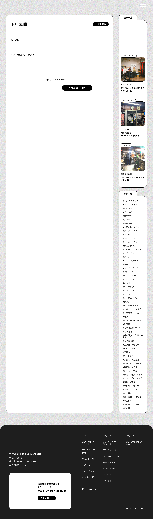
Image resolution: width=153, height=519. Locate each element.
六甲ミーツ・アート (132, 320)
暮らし (127, 371)
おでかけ (128, 219)
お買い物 (128, 227)
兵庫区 (127, 324)
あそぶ (136, 205)
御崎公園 (128, 363)
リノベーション (131, 305)
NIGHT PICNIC (131, 201)
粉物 (126, 382)
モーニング (129, 287)
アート (127, 205)
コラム (127, 242)
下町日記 (86, 465)
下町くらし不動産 (88, 451)
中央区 (138, 309)
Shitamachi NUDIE (88, 443)
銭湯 (126, 389)
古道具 (127, 345)
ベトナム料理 (130, 275)
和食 (126, 348)
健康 (126, 316)
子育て (127, 359)
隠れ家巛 (128, 397)
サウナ (136, 242)
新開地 (127, 367)
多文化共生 (129, 356)
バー (126, 264)
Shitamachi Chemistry (134, 443)
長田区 (134, 389)
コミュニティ (130, 238)
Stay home (109, 468)
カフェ (138, 227)
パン (126, 272)
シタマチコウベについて (110, 443)
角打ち (127, 386)
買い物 (136, 386)
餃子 (137, 404)
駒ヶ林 (127, 408)
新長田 (138, 363)
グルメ (127, 231)
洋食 (133, 374)
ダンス (138, 249)
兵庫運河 (128, 331)
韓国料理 (128, 401)
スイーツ (128, 249)
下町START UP (111, 456)
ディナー (128, 257)
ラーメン (128, 294)
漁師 (141, 374)
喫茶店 (127, 352)
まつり (127, 283)
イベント (128, 208)
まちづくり (129, 279)
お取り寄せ (129, 223)
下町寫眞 (19, 24)
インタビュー (130, 212)
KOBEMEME (110, 474)
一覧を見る (100, 24)
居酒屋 (136, 359)
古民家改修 (129, 341)
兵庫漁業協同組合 (132, 328)
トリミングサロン (132, 261)
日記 (135, 367)
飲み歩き (128, 404)
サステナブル (130, 246)
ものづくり (129, 290)
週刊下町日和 (109, 462)
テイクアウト (130, 253)
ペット (134, 272)
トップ (85, 435)
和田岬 (136, 345)
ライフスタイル (131, 298)
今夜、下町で (88, 459)
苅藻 (133, 382)
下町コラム (131, 435)
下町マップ (108, 435)
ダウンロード (46, 498)
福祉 (133, 378)
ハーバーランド (131, 268)
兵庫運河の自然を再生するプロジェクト (133, 336)
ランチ (127, 302)
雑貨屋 (138, 397)
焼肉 (126, 378)
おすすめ (128, 216)
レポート (128, 309)
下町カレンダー (110, 450)
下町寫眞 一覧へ (77, 87)
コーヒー (128, 234)
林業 (126, 374)
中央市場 (128, 313)
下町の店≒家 (88, 471)
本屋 (135, 371)
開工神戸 (128, 393)
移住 (141, 378)
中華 (137, 313)
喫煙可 (134, 348)
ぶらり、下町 (88, 477)
